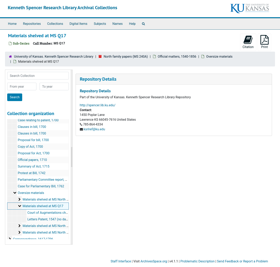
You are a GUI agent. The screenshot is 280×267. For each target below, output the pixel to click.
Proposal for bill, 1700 (33, 140)
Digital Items (78, 24)
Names (117, 24)
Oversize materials (219, 56)
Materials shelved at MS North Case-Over (52, 226)
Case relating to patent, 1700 (38, 120)
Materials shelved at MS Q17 (43, 206)
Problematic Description (197, 261)
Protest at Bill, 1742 (31, 173)
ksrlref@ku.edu (94, 129)
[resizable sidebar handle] (71, 157)
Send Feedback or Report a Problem (242, 261)
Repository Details (98, 79)
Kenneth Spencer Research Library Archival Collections (62, 7)
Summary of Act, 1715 (33, 166)
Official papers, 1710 (32, 160)
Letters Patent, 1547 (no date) (48, 219)
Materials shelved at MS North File (47, 232)
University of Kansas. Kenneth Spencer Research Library (53, 56)
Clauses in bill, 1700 (32, 127)
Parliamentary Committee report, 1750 (45, 180)
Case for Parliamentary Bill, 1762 (41, 186)
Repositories (32, 24)
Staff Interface (121, 261)
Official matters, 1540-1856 (177, 56)
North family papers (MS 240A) (126, 56)
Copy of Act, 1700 (30, 147)
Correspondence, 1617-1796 (33, 239)
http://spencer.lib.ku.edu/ (98, 105)
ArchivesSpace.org (153, 261)
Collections (55, 24)
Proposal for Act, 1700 (34, 153)
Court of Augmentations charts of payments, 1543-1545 (67, 213)
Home (12, 24)
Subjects (100, 24)
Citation (248, 42)
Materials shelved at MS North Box (47, 199)
